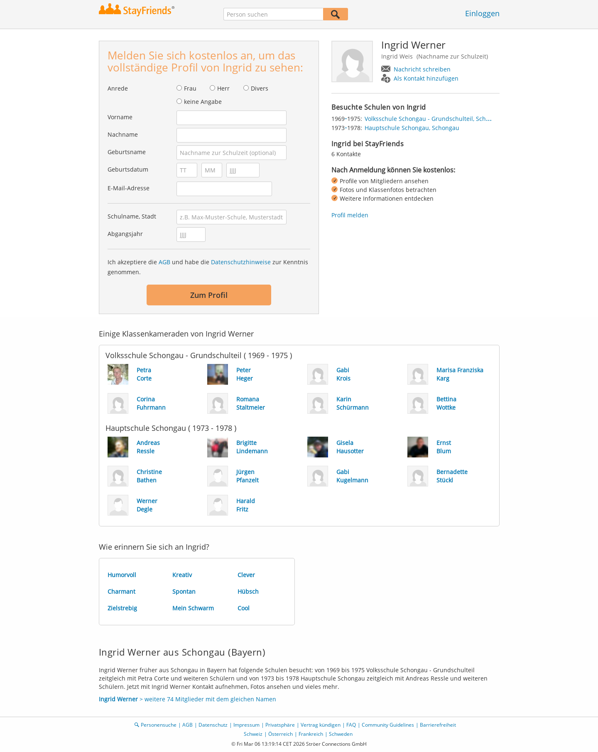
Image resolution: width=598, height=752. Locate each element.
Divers (259, 88)
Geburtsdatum (128, 169)
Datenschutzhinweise (241, 262)
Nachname (123, 134)
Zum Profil (209, 295)
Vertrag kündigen (321, 724)
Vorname (120, 117)
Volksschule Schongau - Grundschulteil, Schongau (434, 119)
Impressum (246, 724)
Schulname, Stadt (132, 216)
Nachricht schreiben (422, 69)
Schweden (341, 733)
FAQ (351, 724)
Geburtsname (127, 152)
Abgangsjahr (125, 234)
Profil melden (349, 215)
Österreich (280, 733)
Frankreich (311, 733)
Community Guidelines (388, 724)
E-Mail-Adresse (129, 188)
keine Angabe (203, 102)
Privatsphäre (280, 724)
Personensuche (158, 724)
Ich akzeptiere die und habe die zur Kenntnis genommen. (208, 267)
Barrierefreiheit (438, 724)
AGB (164, 262)
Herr (223, 88)
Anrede (118, 88)
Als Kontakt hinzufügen (426, 78)
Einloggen (482, 13)
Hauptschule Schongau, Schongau (412, 128)
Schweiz (253, 733)
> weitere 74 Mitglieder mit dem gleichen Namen (187, 699)
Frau (190, 88)
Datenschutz (213, 724)
